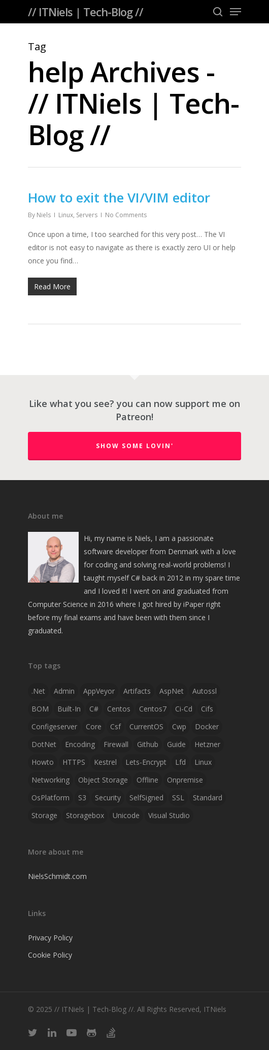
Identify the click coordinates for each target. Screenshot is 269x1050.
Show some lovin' (135, 446)
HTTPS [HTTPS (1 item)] (73, 762)
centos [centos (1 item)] (118, 709)
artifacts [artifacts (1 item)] (137, 691)
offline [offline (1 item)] (147, 780)
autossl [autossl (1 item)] (204, 691)
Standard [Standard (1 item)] (207, 797)
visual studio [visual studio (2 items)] (169, 815)
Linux (65, 215)
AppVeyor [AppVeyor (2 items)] (99, 691)
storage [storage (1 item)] (44, 815)
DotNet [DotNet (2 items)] (43, 744)
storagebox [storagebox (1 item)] (85, 815)
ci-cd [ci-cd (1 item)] (183, 709)
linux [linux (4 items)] (203, 762)
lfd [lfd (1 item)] (180, 762)
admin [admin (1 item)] (64, 691)
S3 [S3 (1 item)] (82, 797)
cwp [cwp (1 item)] (179, 726)
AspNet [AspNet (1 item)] (171, 691)
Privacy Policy (50, 937)
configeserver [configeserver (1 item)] (54, 726)
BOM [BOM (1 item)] (40, 709)
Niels (44, 215)
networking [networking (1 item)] (50, 780)
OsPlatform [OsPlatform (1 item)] (50, 797)
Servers (86, 215)
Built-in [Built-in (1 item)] (69, 709)
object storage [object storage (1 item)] (103, 780)
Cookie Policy (50, 955)
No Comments (126, 215)
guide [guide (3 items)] (176, 744)
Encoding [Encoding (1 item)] (80, 744)
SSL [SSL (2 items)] (178, 797)
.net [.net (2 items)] (38, 691)
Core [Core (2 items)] (94, 726)
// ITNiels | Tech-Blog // (85, 11)
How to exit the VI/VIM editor (119, 197)
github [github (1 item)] (147, 744)
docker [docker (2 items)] (207, 726)
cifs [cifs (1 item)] (207, 709)
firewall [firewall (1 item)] (116, 744)
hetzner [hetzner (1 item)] (207, 744)
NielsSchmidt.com (57, 876)
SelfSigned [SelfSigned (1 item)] (146, 797)
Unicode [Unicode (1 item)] (126, 815)
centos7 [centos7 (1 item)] (152, 709)
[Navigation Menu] (235, 12)
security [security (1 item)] (108, 797)
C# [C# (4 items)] (93, 709)
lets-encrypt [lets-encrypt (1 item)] (145, 762)
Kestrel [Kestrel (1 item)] (105, 762)
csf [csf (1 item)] (115, 726)
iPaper (193, 604)
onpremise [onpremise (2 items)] (185, 780)
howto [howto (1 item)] (42, 762)
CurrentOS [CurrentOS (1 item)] (146, 726)
